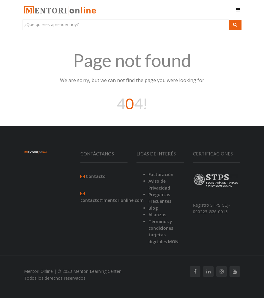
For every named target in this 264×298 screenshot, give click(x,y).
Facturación (160, 174)
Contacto (96, 176)
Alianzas (157, 214)
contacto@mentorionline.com (112, 200)
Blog (153, 208)
